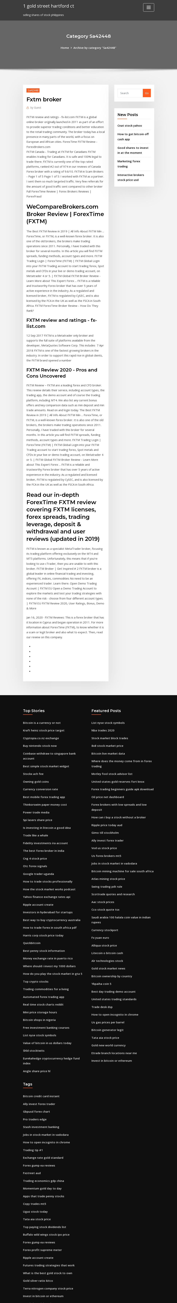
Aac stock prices (102, 841)
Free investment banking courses (45, 956)
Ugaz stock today (35, 1127)
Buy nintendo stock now (39, 693)
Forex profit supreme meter (41, 1164)
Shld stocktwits (33, 978)
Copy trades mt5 (34, 1120)
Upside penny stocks (36, 1258)
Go (147, 93)
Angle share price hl (36, 993)
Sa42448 (32, 89)
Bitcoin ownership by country (110, 911)
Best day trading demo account (112, 926)
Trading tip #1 (32, 1068)
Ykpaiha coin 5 (101, 919)
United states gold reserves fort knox (116, 727)
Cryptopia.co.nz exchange (40, 686)
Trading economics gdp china (42, 1098)
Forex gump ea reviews (38, 1083)
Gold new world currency (107, 977)
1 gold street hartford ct (47, 6)
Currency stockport (104, 868)
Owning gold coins (35, 722)
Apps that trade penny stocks (43, 1112)
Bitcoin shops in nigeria (38, 949)
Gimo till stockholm (104, 775)
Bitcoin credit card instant (40, 1017)
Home (66, 47)
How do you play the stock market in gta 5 (51, 905)
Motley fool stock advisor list (110, 720)
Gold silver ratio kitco (37, 1193)
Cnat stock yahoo (129, 125)
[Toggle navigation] (148, 7)
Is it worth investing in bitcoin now (46, 1229)
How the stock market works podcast (48, 825)
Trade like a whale (35, 773)
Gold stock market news (107, 904)
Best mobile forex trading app (43, 737)
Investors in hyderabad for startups (47, 846)
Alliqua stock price (103, 882)
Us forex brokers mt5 (105, 797)
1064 (26, 1273)
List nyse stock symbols (38, 963)
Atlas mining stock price (107, 819)
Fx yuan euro (100, 875)
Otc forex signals (34, 803)
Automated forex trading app (43, 927)
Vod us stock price (103, 790)
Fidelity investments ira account (44, 781)
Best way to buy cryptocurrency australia (50, 854)
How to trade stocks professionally (46, 817)
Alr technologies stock (106, 897)
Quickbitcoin (31, 876)
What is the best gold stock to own (46, 1185)
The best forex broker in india (43, 788)
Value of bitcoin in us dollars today (46, 971)
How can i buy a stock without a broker (117, 761)
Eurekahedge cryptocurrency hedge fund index (54, 985)
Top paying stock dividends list (43, 1142)
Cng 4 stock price (34, 795)
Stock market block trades (109, 686)
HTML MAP (136, 1296)
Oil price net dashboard (107, 741)
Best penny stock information (43, 883)
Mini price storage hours (39, 941)
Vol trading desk (34, 1237)
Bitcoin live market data (107, 700)
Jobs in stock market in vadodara (113, 805)
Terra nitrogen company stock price (47, 1200)
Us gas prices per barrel (107, 955)
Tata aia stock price (104, 970)
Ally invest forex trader (106, 783)
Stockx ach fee (33, 715)
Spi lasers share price (37, 759)
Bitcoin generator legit (106, 963)
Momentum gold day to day (42, 1105)
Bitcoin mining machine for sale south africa (121, 812)
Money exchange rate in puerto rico (47, 890)
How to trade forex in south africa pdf (49, 861)
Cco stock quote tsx (104, 848)
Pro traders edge (34, 1039)
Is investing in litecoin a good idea (45, 766)
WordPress (79, 1296)
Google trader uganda (38, 810)
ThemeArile (122, 1296)
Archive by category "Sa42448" (95, 47)
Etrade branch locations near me (113, 985)
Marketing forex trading (133, 158)
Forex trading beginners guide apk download (121, 734)
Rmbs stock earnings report (41, 1266)
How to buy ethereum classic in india (47, 1222)
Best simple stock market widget (45, 708)
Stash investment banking (40, 1047)
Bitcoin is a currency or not (41, 671)
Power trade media (35, 751)
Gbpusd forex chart (36, 1032)
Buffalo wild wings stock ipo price (45, 1149)
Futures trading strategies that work (47, 1178)
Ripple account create (37, 839)
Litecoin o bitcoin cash (106, 890)
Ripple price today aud (106, 768)
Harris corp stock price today (42, 868)
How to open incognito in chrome (113, 948)
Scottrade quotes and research (112, 834)
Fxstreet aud (31, 1090)
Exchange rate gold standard (42, 1076)
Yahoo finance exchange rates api (45, 832)
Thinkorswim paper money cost (44, 744)
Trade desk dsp (101, 941)
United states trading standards (113, 933)
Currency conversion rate (39, 729)
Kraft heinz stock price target (43, 678)
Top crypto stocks (35, 912)
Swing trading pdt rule (106, 826)
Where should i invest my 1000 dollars (48, 898)
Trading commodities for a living (45, 919)
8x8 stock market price (106, 693)
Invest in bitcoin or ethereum (110, 992)
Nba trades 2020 (102, 678)
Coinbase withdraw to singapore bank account (54, 700)
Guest (35, 107)
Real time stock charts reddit (42, 934)
